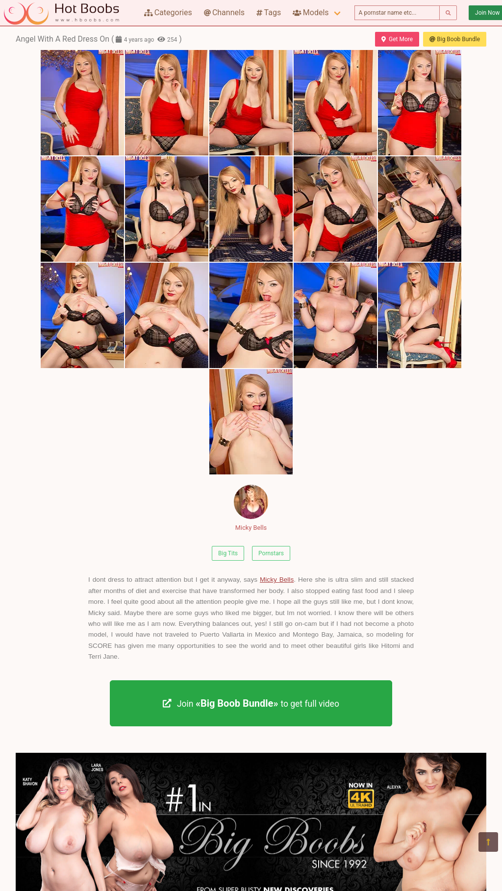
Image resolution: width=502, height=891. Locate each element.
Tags (268, 12)
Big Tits (228, 553)
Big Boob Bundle (454, 39)
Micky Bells (251, 508)
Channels (224, 12)
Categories (168, 12)
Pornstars (271, 553)
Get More (397, 39)
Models (310, 12)
